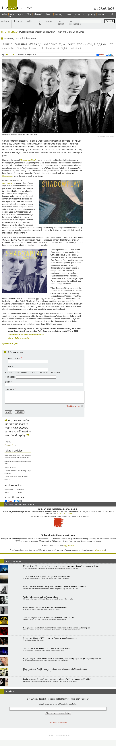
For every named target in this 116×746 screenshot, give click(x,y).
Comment (9, 389)
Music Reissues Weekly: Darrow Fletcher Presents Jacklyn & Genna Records (55, 669)
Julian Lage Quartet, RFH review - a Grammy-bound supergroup (50, 638)
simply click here (68, 546)
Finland (19, 492)
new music (11, 15)
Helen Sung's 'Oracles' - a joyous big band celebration (45, 607)
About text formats (73, 406)
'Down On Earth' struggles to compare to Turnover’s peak (47, 576)
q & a (40, 24)
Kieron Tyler (10, 54)
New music (20, 489)
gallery (30, 21)
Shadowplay (7, 176)
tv (83, 14)
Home (3, 32)
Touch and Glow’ (28, 160)
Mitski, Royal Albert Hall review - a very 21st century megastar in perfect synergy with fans (61, 566)
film (29, 14)
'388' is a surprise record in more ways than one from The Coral (49, 617)
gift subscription (100, 550)
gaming (91, 14)
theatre (48, 14)
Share (100, 55)
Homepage (10, 377)
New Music (12, 32)
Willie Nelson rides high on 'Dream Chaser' (41, 597)
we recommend (75, 22)
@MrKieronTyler (10, 343)
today (4, 14)
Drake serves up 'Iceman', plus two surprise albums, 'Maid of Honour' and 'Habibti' (57, 679)
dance (68, 14)
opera (21, 14)
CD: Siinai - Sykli (10, 467)
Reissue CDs (9, 489)
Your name (14, 358)
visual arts (76, 15)
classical (38, 14)
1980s (7, 492)
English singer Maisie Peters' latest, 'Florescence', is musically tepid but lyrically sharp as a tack (62, 658)
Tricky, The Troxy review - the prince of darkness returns (46, 648)
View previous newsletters (58, 722)
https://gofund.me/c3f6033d (64, 514)
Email (11, 366)
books (111, 14)
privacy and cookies (62, 735)
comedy (59, 14)
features (18, 21)
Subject (8, 382)
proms (49, 21)
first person (61, 22)
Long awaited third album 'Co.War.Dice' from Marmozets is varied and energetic (56, 628)
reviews (5, 21)
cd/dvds (101, 14)
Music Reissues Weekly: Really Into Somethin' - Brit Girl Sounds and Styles (54, 586)
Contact (51, 735)
